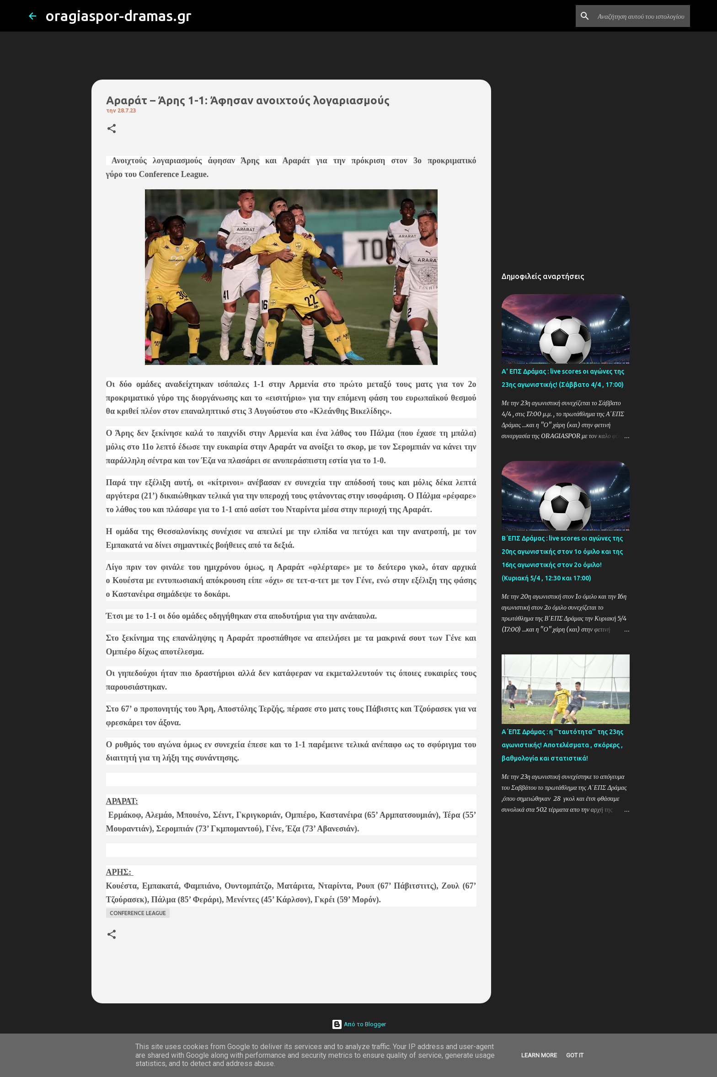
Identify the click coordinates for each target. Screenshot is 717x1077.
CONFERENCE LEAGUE (138, 913)
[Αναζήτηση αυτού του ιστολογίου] (642, 16)
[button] (111, 129)
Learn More (539, 1055)
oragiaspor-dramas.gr (118, 15)
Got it (574, 1055)
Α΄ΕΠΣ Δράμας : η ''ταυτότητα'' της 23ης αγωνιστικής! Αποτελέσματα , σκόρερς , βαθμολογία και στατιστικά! (562, 745)
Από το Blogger (359, 1024)
